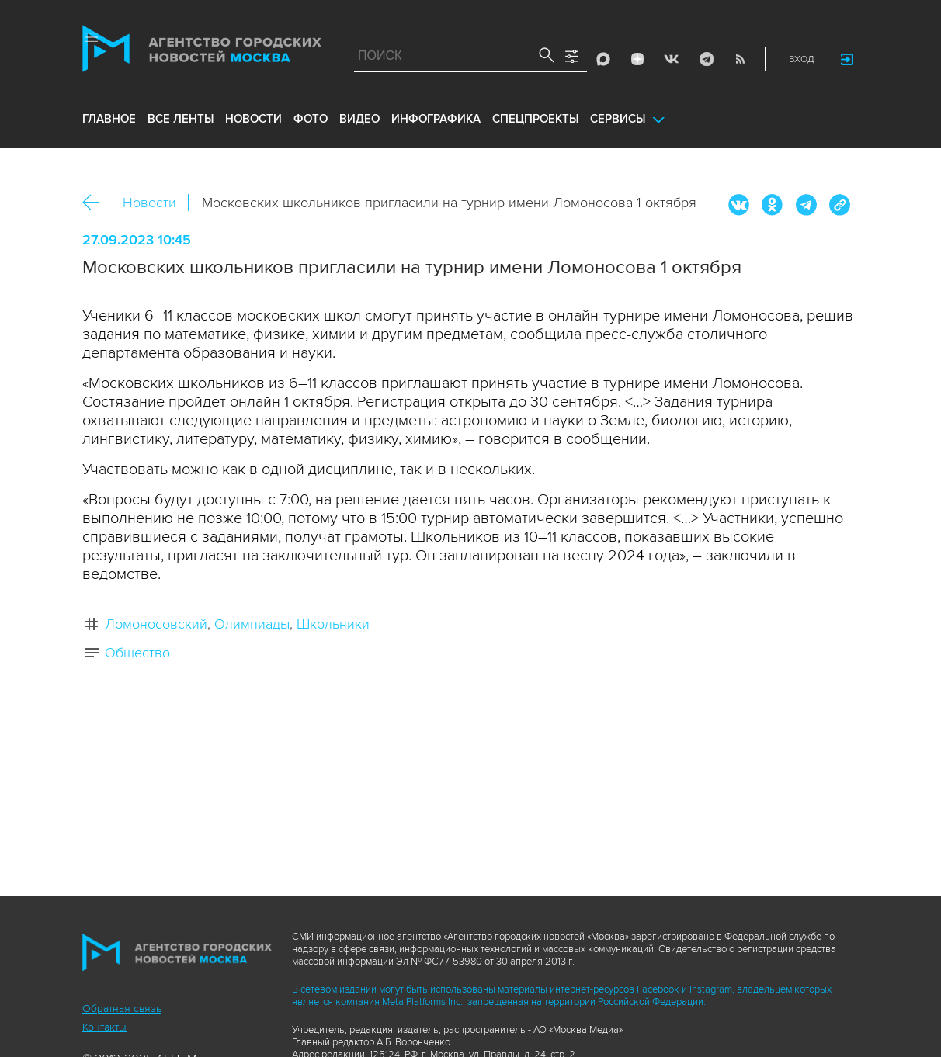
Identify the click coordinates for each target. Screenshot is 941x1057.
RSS (740, 59)
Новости (149, 202)
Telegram (705, 59)
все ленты (181, 119)
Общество (137, 652)
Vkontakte (671, 59)
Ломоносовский (156, 623)
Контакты (104, 1027)
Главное (109, 119)
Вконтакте (739, 205)
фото (310, 119)
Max (603, 59)
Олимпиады (252, 623)
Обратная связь (121, 1008)
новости (253, 119)
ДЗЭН (637, 59)
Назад (96, 202)
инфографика (436, 119)
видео (359, 119)
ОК (772, 205)
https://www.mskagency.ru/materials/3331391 (839, 205)
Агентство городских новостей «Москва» (201, 52)
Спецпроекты (535, 119)
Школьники (333, 623)
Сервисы (617, 119)
